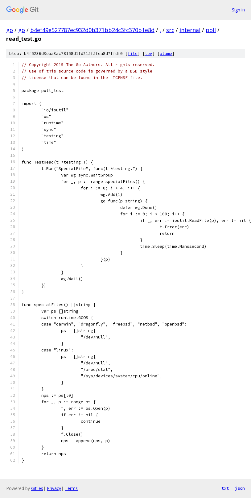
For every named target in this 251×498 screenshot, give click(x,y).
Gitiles (37, 488)
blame (166, 53)
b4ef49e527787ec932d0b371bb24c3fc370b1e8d (92, 30)
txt (225, 488)
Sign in (238, 10)
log (148, 53)
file (133, 53)
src (170, 30)
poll (211, 30)
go (9, 30)
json (240, 488)
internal (189, 30)
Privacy (54, 488)
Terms (71, 488)
